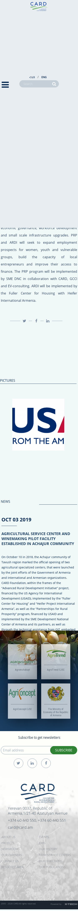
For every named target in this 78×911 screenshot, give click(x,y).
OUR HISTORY (48, 849)
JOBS (42, 843)
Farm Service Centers (55, 855)
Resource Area (12, 867)
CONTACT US (10, 861)
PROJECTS (7, 843)
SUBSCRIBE (63, 750)
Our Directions (50, 861)
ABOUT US (8, 837)
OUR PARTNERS (11, 855)
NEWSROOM (9, 849)
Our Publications (52, 867)
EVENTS (44, 837)
